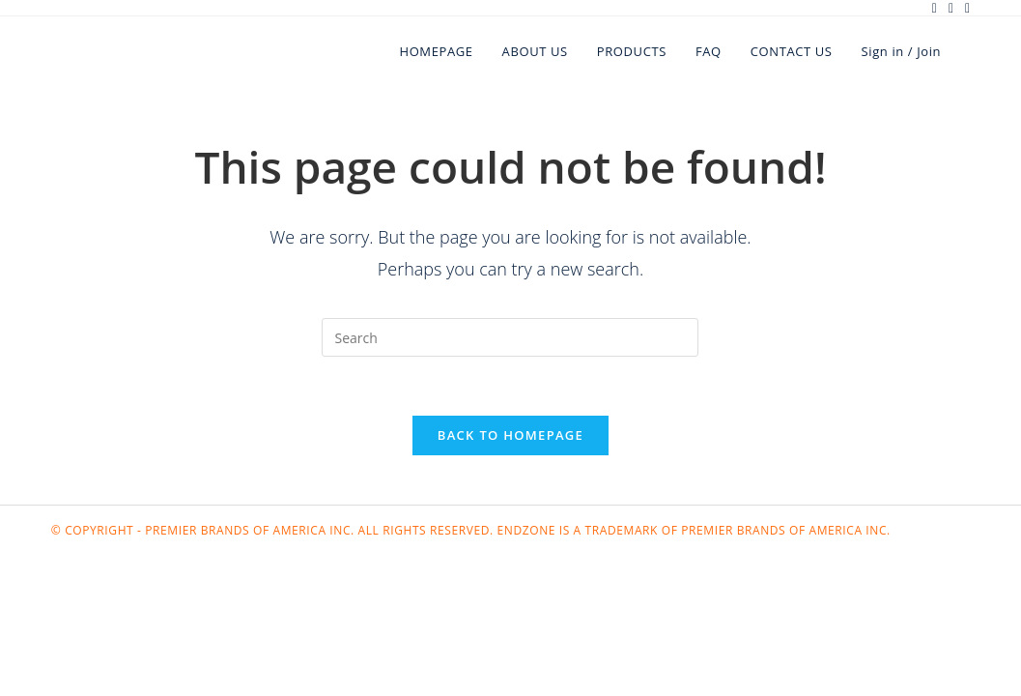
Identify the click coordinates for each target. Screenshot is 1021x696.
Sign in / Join (902, 51)
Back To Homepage (510, 435)
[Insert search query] (510, 337)
